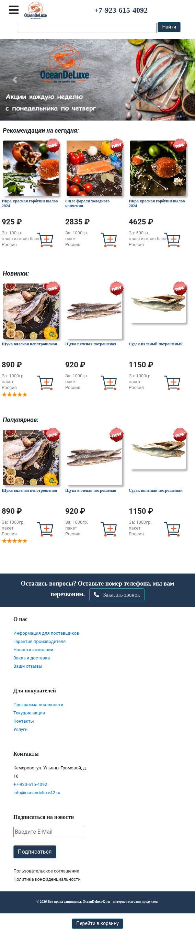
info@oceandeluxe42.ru (36, 792)
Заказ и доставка (31, 657)
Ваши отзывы (27, 666)
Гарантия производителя (39, 641)
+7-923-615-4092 (30, 784)
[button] (14, 80)
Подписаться (35, 851)
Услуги (20, 729)
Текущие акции (29, 712)
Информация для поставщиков (46, 633)
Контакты (23, 721)
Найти (169, 27)
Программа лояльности (38, 704)
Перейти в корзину (97, 923)
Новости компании (33, 649)
